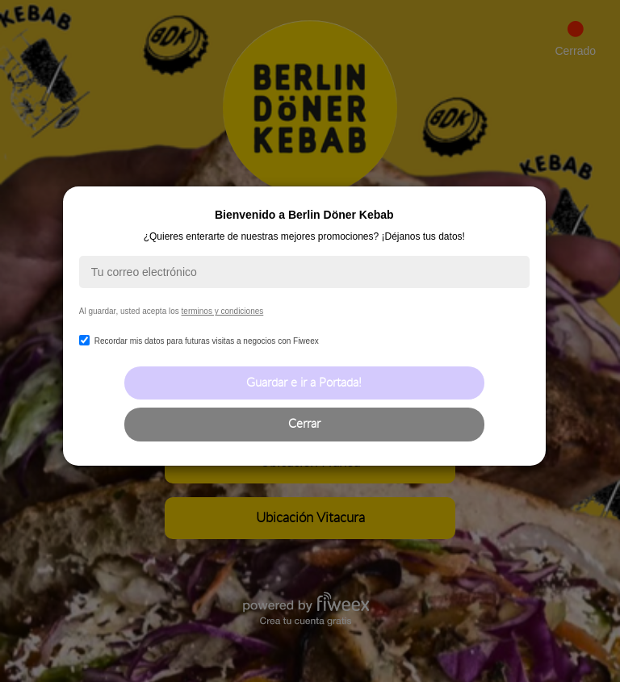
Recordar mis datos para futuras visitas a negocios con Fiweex (199, 341)
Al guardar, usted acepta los (171, 311)
